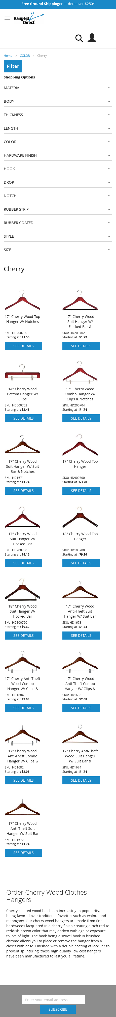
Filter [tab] (13, 66)
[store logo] (29, 18)
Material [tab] (12, 87)
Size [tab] (7, 249)
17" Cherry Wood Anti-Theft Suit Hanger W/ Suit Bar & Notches (80, 614)
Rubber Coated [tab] (18, 222)
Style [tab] (9, 236)
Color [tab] (10, 141)
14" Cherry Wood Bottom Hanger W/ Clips (22, 394)
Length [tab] (11, 128)
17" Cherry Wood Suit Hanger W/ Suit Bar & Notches (22, 466)
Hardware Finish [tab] (20, 155)
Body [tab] (9, 101)
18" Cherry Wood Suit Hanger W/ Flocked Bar (22, 611)
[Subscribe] (58, 1009)
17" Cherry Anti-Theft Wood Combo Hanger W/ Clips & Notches (22, 686)
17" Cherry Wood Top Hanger (80, 464)
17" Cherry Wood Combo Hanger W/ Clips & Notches (80, 394)
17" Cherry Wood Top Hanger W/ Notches (22, 319)
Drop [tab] (9, 182)
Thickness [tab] (13, 114)
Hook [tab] (9, 168)
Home (8, 55)
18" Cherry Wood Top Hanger (80, 536)
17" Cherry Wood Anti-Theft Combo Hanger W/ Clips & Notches (80, 686)
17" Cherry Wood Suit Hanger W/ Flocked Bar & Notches (80, 324)
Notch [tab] (10, 195)
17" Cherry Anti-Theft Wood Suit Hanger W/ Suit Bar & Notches (80, 758)
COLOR (25, 55)
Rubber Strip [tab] (16, 209)
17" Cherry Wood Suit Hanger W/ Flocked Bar (22, 538)
